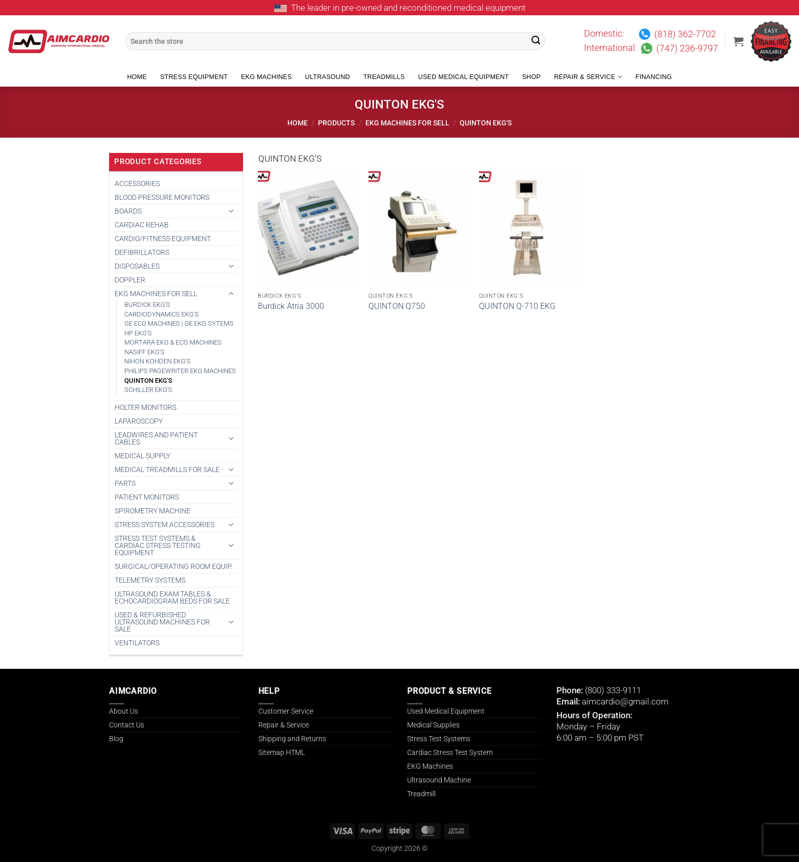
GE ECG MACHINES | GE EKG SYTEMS (178, 323)
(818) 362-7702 (685, 34)
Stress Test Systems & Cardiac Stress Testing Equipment (158, 545)
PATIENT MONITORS (147, 497)
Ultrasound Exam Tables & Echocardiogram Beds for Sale (172, 597)
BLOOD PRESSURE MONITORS (162, 197)
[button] (738, 41)
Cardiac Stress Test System (450, 752)
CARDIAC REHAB (142, 225)
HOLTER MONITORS (145, 407)
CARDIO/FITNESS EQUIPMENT (163, 238)
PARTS (125, 483)
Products (336, 123)
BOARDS (128, 211)
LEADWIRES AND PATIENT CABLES (156, 438)
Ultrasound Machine (439, 780)
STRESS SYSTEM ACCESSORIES (165, 524)
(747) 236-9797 (687, 48)
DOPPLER (130, 280)
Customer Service (285, 711)
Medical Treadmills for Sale (167, 469)
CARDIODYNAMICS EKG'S (161, 314)
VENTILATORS (137, 643)
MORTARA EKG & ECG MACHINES (173, 342)
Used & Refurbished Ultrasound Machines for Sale (162, 622)
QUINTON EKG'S (148, 380)
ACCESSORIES (137, 183)
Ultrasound (327, 77)
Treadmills (384, 77)
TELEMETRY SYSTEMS (150, 580)
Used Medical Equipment (463, 77)
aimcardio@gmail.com (625, 701)
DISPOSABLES (137, 266)
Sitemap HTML (281, 752)
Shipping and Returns (292, 739)
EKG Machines (266, 77)
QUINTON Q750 (396, 306)
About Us (123, 711)
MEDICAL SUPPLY (142, 456)
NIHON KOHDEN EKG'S (157, 361)
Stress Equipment (194, 77)
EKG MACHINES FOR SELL (407, 123)
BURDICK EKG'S (147, 304)
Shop (531, 77)
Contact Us (126, 725)
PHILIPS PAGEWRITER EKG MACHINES (180, 371)
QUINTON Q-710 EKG (517, 306)
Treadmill (421, 794)
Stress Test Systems (438, 739)
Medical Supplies (433, 725)
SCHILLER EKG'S (148, 390)
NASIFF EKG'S (144, 352)
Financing (653, 77)
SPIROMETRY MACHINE (153, 511)
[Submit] (536, 41)
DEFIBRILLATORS (142, 252)
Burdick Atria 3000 (291, 306)
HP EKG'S (138, 333)
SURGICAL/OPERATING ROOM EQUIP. (173, 566)
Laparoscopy (139, 421)
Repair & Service (588, 77)
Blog (116, 739)
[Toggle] (231, 211)
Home (137, 77)
